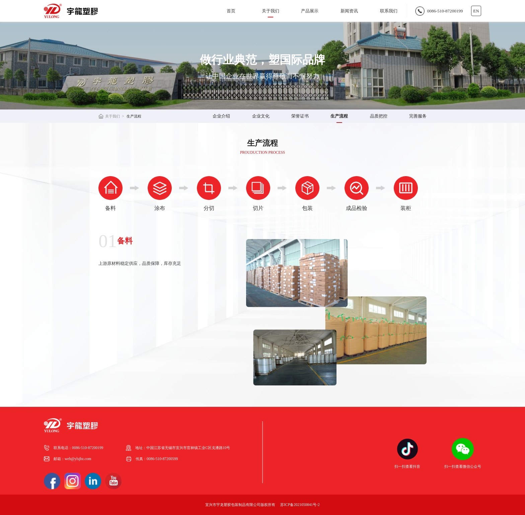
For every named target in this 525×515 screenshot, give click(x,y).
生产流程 (134, 116)
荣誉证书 (300, 116)
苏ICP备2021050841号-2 (299, 505)
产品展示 (309, 10)
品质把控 (378, 116)
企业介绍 (221, 116)
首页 (231, 10)
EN (476, 10)
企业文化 (261, 116)
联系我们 (388, 10)
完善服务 (418, 116)
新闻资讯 (349, 10)
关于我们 (270, 10)
